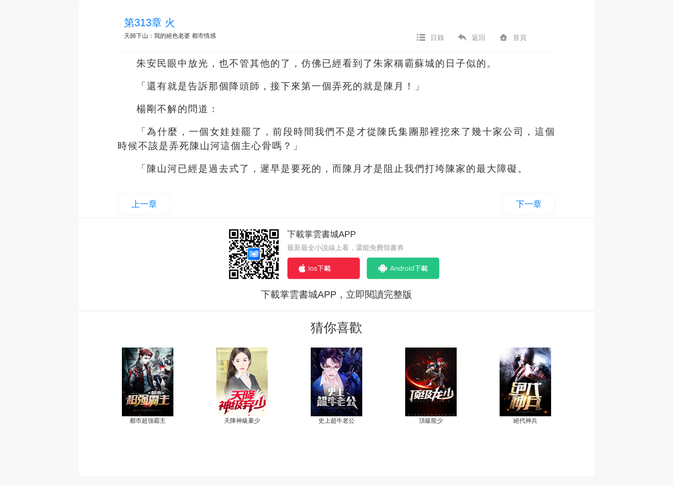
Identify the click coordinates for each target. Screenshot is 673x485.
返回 (471, 38)
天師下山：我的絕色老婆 (157, 35)
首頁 (512, 38)
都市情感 (204, 35)
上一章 (144, 204)
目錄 (430, 38)
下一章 (529, 204)
